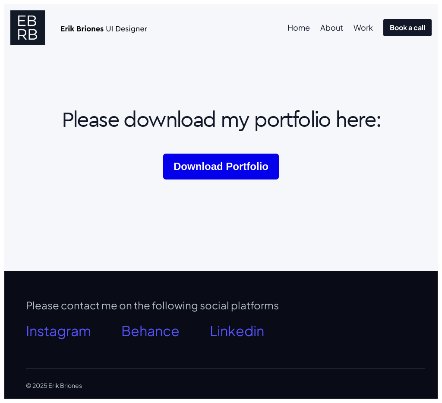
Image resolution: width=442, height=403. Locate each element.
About (331, 27)
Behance (150, 330)
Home (298, 27)
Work (363, 27)
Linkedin (237, 330)
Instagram (58, 330)
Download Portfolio (221, 166)
